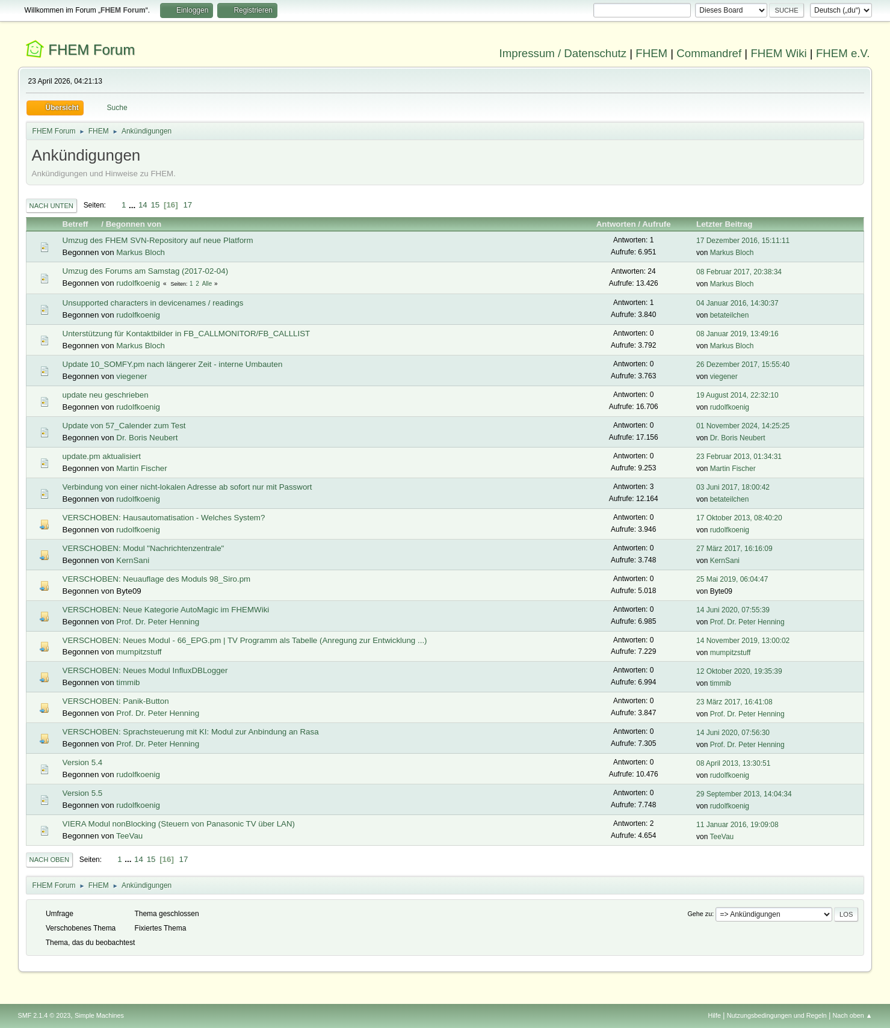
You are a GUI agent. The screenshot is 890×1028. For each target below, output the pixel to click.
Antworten (616, 224)
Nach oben (49, 859)
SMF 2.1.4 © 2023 (44, 1015)
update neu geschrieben (106, 394)
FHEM (651, 53)
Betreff (81, 224)
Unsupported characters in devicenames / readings (153, 302)
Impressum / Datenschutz (563, 53)
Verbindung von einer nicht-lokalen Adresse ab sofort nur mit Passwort (187, 486)
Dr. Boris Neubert (147, 437)
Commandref (708, 53)
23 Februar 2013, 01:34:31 (739, 456)
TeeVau (129, 835)
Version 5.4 (83, 762)
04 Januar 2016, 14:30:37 (737, 303)
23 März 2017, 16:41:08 (734, 702)
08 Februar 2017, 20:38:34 (739, 272)
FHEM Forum (91, 50)
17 (187, 204)
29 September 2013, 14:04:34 (744, 794)
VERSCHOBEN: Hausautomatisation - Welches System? (164, 517)
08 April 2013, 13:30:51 (733, 763)
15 (154, 204)
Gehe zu (699, 913)
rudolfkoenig (138, 283)
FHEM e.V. (843, 53)
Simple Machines (99, 1015)
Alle (207, 283)
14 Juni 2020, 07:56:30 (733, 732)
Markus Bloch (140, 252)
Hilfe (714, 1015)
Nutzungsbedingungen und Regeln (777, 1015)
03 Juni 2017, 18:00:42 (733, 487)
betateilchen (729, 315)
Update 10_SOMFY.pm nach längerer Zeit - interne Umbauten (173, 364)
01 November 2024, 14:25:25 (743, 426)
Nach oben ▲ (853, 1015)
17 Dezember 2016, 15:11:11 (743, 240)
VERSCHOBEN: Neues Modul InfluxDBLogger (145, 670)
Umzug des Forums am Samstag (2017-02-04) (146, 270)
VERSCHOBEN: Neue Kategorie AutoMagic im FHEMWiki (166, 609)
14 (142, 204)
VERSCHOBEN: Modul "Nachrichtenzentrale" (143, 548)
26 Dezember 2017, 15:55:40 (743, 364)
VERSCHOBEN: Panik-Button (116, 701)
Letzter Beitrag (724, 224)
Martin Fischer (141, 468)
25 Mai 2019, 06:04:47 (732, 579)
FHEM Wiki (778, 53)
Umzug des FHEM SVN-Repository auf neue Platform (158, 240)
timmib (128, 682)
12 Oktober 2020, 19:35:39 (739, 671)
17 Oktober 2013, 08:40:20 (739, 518)
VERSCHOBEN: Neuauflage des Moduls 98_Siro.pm (157, 578)
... (133, 204)
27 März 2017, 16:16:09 (734, 548)
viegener (131, 376)
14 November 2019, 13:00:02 (743, 640)
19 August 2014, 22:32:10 (737, 395)
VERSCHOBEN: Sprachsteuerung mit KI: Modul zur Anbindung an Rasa (191, 731)
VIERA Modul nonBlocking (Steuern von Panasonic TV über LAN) (179, 823)
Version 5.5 (83, 793)
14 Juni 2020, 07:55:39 (733, 610)
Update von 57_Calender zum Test (124, 425)
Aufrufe (656, 224)
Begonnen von (134, 224)
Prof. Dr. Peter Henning (157, 621)
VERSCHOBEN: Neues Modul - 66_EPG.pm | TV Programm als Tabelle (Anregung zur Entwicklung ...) (245, 640)
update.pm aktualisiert (102, 456)
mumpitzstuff (138, 651)
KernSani (132, 560)
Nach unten (51, 205)
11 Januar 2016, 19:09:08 (737, 824)
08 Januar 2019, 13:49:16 (737, 334)
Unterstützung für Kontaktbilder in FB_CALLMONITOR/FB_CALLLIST (187, 333)
